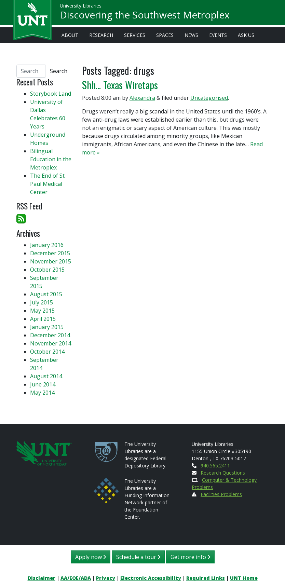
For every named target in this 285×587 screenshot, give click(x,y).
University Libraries (80, 6)
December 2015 (50, 253)
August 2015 (46, 294)
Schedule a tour (138, 557)
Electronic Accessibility (150, 578)
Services (134, 35)
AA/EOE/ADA (75, 578)
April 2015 (43, 319)
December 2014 (50, 335)
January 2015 (47, 327)
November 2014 (50, 343)
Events (218, 35)
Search (58, 71)
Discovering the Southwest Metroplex (145, 15)
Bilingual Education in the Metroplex (50, 159)
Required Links (205, 578)
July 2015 (41, 302)
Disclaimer (41, 578)
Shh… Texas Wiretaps (120, 85)
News (191, 35)
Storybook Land (50, 93)
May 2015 (42, 310)
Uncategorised (209, 97)
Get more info (190, 557)
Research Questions (223, 472)
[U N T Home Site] (44, 452)
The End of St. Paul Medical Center (48, 184)
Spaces (165, 35)
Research (101, 35)
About (70, 35)
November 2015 (50, 261)
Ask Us (246, 35)
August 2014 (46, 376)
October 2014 (47, 351)
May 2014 (42, 392)
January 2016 (47, 245)
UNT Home (244, 578)
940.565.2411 (215, 465)
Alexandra (142, 97)
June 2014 (42, 384)
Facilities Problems (221, 494)
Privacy (105, 578)
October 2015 (47, 269)
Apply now (90, 557)
